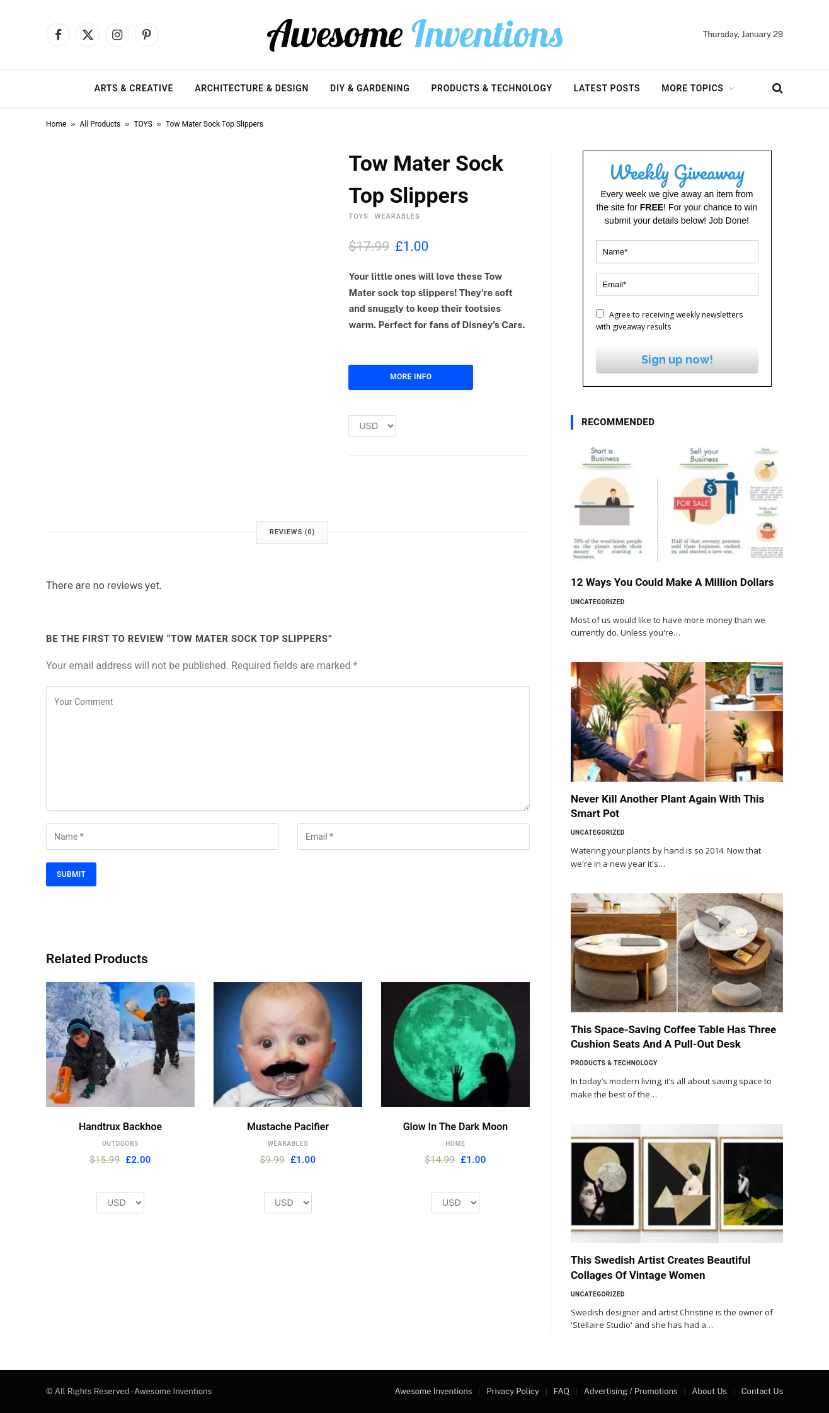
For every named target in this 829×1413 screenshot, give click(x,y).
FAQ (561, 1391)
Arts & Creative (133, 88)
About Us (709, 1391)
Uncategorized (598, 601)
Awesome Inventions (433, 1391)
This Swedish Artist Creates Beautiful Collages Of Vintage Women (661, 1267)
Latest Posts (607, 88)
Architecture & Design (252, 88)
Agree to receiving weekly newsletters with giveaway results (669, 320)
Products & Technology (491, 88)
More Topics (692, 88)
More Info (411, 376)
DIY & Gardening (369, 88)
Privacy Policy (512, 1391)
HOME (455, 1143)
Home (56, 124)
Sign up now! (677, 359)
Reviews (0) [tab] (292, 532)
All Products (100, 124)
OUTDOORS (120, 1143)
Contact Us (762, 1391)
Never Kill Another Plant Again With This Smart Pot (667, 806)
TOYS (143, 124)
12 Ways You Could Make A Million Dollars (672, 582)
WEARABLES (397, 216)
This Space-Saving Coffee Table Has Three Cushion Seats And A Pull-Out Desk (673, 1036)
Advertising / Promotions (631, 1391)
